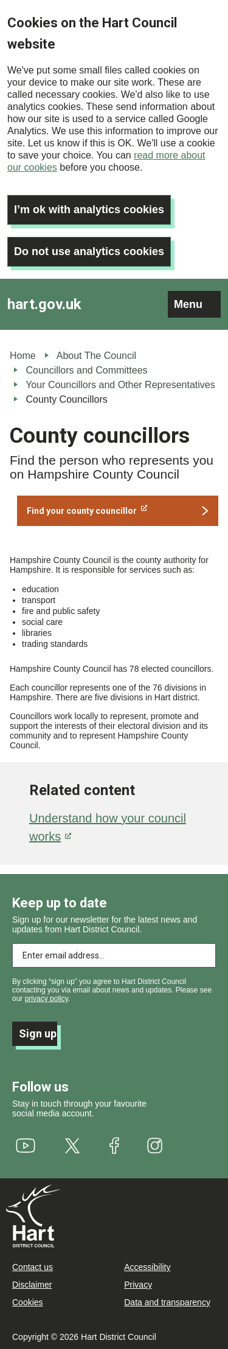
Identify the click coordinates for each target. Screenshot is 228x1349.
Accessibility (147, 1267)
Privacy (138, 1284)
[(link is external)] (117, 511)
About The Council (96, 355)
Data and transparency (167, 1302)
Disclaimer (32, 1284)
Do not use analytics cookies (89, 251)
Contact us (32, 1267)
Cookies (27, 1302)
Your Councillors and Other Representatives (120, 385)
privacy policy (46, 998)
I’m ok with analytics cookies (89, 209)
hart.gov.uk (44, 304)
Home (23, 355)
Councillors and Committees (86, 370)
